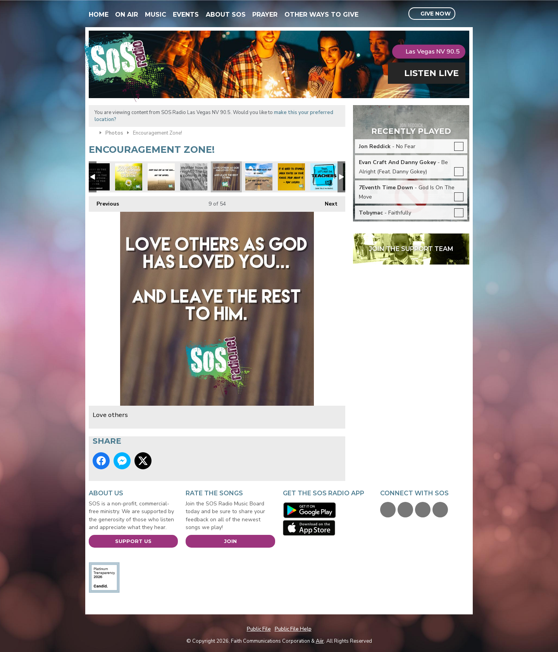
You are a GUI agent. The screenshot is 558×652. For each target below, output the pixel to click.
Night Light (193, 176)
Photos (114, 133)
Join (230, 541)
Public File (259, 629)
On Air (126, 14)
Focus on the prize (161, 176)
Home (98, 14)
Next (327, 202)
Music (155, 14)
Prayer (264, 14)
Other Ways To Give (321, 14)
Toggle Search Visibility (464, 14)
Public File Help (293, 629)
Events (186, 14)
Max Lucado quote (291, 176)
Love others (226, 176)
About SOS (226, 14)
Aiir (320, 641)
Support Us (133, 541)
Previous (104, 202)
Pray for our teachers (324, 176)
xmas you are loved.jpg (128, 176)
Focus (258, 176)
